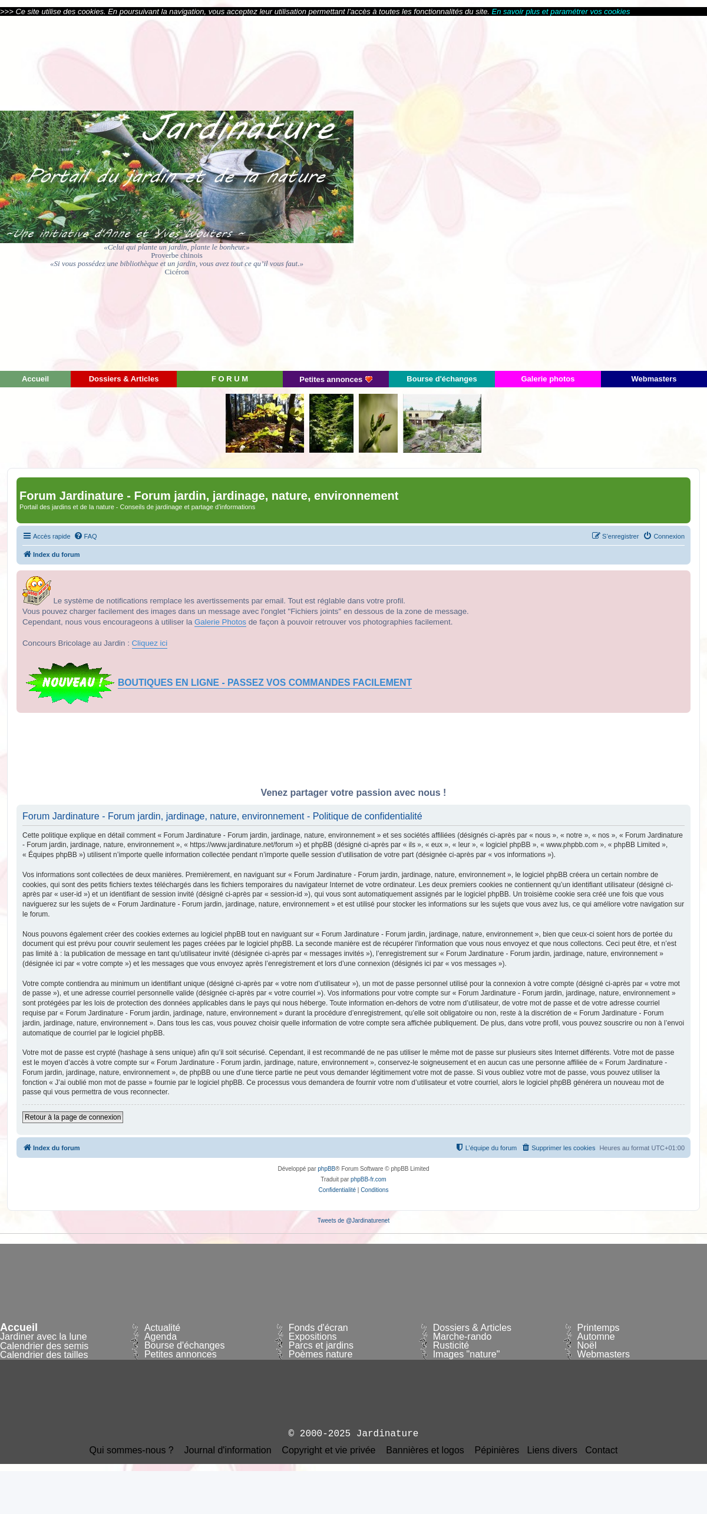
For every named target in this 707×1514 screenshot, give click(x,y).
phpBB (326, 1169)
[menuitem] (85, 536)
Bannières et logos (425, 1450)
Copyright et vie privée (328, 1450)
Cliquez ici (150, 643)
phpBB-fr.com (368, 1179)
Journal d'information (228, 1450)
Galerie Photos (220, 621)
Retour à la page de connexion (73, 1117)
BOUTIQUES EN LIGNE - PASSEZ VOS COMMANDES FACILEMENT (265, 683)
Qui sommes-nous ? (132, 1450)
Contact (601, 1450)
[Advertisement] (601, 192)
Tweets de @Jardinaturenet (353, 1220)
